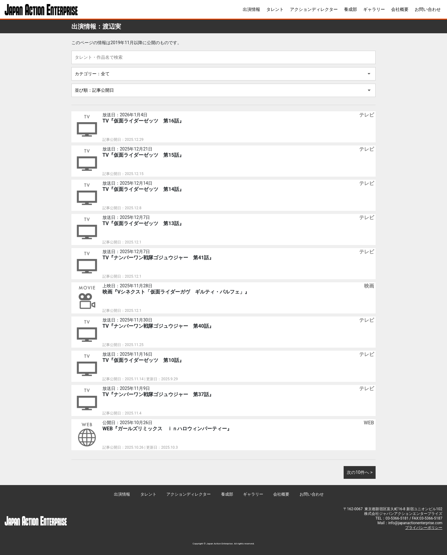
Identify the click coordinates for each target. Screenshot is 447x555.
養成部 (350, 9)
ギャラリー (374, 9)
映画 (369, 286)
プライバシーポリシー (423, 527)
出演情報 (251, 9)
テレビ (366, 115)
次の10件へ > (359, 472)
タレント (275, 9)
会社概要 (400, 9)
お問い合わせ (428, 9)
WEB (369, 423)
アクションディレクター (314, 9)
